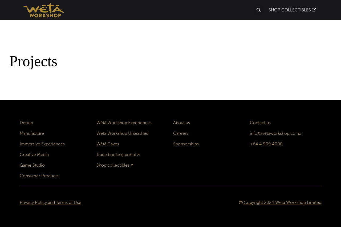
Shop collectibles (112, 165)
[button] (258, 10)
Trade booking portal (116, 154)
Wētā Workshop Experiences (124, 122)
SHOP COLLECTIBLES (292, 9)
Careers (180, 133)
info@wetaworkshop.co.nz (275, 133)
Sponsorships (186, 143)
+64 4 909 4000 (266, 143)
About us (181, 122)
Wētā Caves (107, 143)
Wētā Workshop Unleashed (122, 133)
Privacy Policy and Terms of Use (50, 202)
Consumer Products (39, 175)
